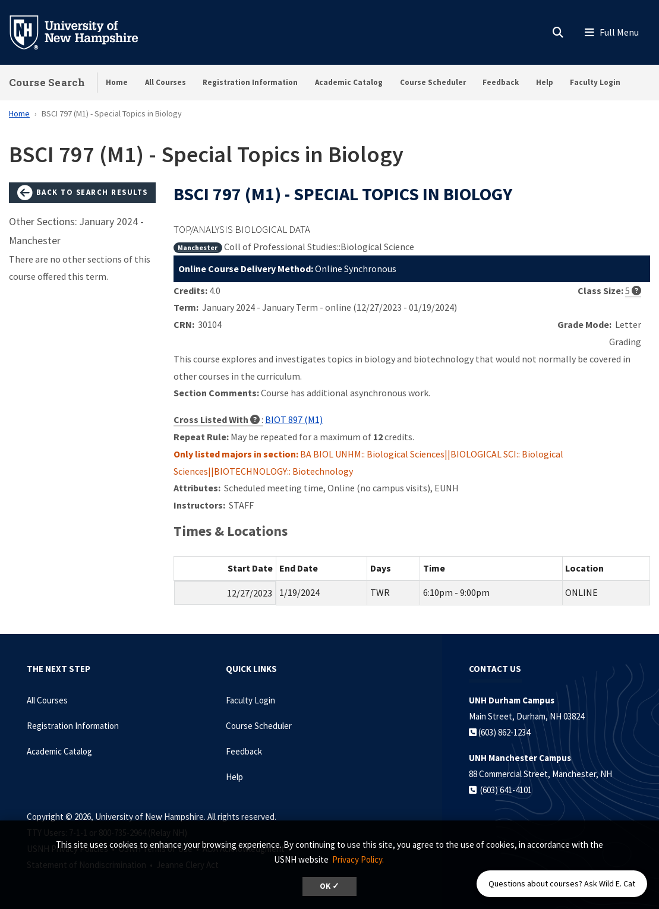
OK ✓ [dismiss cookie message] (329, 886)
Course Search (47, 82)
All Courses (165, 82)
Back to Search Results (82, 193)
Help (544, 82)
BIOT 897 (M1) (294, 419)
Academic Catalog (349, 82)
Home (117, 82)
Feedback (501, 82)
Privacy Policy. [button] (358, 859)
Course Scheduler (433, 82)
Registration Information (250, 82)
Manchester (197, 247)
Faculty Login (595, 82)
